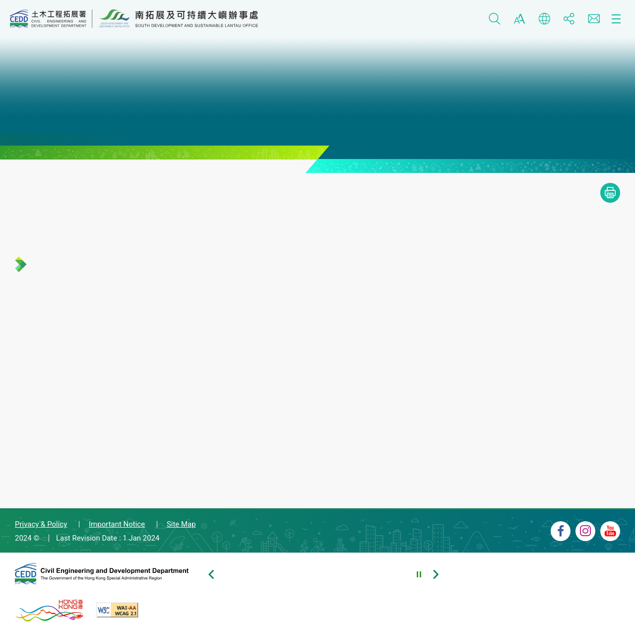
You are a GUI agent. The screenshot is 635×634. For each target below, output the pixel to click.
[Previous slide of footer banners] (210, 574)
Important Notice (117, 524)
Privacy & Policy (41, 524)
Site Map (181, 524)
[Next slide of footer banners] (435, 574)
